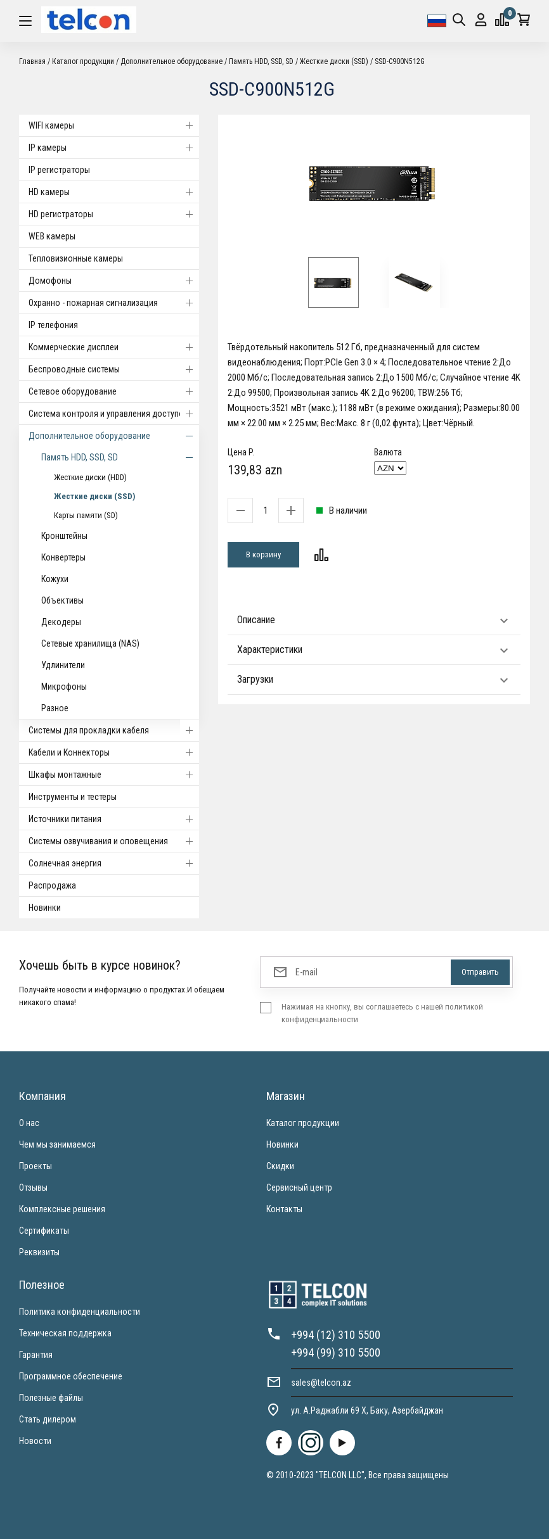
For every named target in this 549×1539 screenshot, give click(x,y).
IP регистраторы (59, 170)
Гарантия (36, 1355)
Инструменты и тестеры (73, 797)
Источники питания (114, 819)
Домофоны (114, 280)
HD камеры (114, 192)
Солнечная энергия (114, 863)
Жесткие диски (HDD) (90, 477)
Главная (32, 61)
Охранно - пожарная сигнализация (114, 303)
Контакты (284, 1209)
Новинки (45, 907)
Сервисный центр (299, 1187)
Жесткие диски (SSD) (334, 61)
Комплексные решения (62, 1209)
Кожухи (54, 579)
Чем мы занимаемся (57, 1144)
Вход (481, 20)
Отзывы (33, 1187)
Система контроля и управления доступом (114, 413)
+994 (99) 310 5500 (335, 1352)
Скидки (280, 1166)
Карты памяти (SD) (86, 515)
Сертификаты (44, 1231)
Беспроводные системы (114, 369)
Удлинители (63, 665)
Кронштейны (64, 536)
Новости (35, 1441)
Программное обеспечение (70, 1376)
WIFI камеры (114, 125)
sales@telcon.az (321, 1383)
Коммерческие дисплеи (114, 347)
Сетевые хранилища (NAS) (90, 643)
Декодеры (61, 622)
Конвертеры (63, 557)
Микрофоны (64, 686)
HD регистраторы (114, 214)
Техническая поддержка (65, 1333)
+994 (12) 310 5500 (335, 1334)
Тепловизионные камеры (76, 258)
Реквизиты (39, 1252)
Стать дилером (47, 1419)
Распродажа (52, 885)
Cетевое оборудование (114, 391)
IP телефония (53, 325)
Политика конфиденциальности (79, 1312)
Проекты (35, 1166)
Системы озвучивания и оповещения (114, 841)
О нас (29, 1123)
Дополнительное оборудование (171, 61)
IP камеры (114, 147)
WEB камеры (52, 236)
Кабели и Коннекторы (114, 752)
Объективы (62, 600)
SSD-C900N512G (400, 61)
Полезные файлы (51, 1398)
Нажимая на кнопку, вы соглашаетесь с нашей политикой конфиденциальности (382, 1013)
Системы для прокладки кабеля (114, 730)
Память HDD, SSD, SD (262, 61)
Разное (54, 708)
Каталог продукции (83, 61)
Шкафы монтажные (114, 774)
